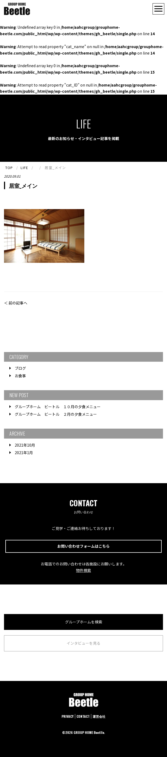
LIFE (24, 167)
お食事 (20, 375)
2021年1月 (24, 452)
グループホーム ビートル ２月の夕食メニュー (56, 414)
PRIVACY (68, 716)
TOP (9, 167)
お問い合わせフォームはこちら (83, 546)
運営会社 (99, 716)
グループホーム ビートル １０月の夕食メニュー (58, 406)
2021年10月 (25, 445)
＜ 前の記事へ (15, 303)
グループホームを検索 (83, 622)
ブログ (20, 368)
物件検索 (83, 570)
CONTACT (83, 716)
